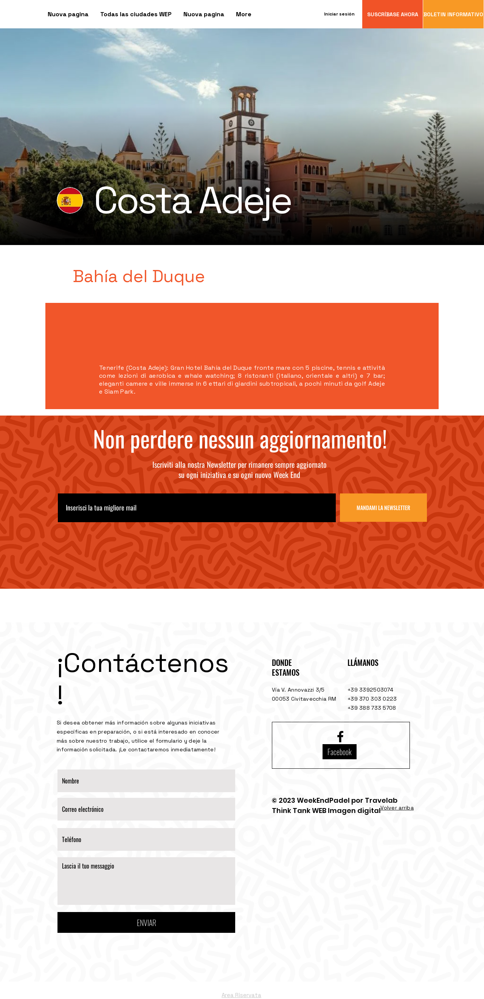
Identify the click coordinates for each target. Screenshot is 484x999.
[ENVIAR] (146, 922)
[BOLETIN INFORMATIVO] (453, 14)
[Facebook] (340, 751)
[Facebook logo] (340, 736)
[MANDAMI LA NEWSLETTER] (383, 507)
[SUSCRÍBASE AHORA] (392, 14)
